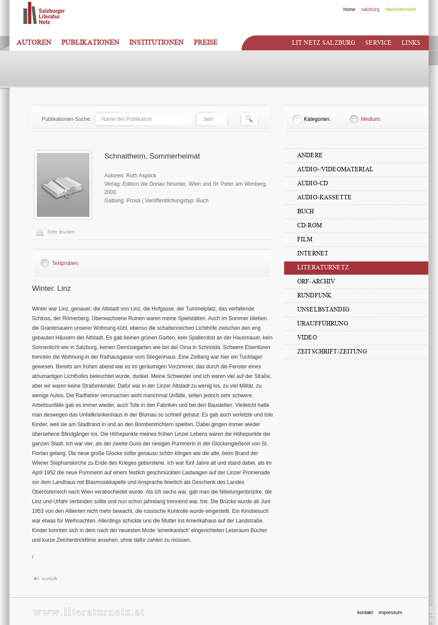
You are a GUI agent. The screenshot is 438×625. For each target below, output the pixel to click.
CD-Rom (309, 225)
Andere (310, 155)
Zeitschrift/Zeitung (332, 351)
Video (307, 337)
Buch (305, 211)
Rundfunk (314, 295)
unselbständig (323, 309)
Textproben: (65, 263)
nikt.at (432, 614)
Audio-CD (312, 183)
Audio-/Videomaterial (335, 169)
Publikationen (90, 42)
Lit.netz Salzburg (323, 42)
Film (305, 239)
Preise (205, 42)
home (349, 9)
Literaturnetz (323, 267)
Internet (312, 253)
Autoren (34, 42)
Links (411, 42)
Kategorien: (317, 119)
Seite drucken (61, 232)
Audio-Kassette (324, 197)
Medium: (371, 119)
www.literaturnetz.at (88, 611)
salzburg (370, 9)
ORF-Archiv (316, 281)
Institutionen (156, 42)
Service (378, 42)
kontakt (365, 612)
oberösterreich (400, 9)
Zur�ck (45, 579)
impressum (390, 612)
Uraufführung (322, 323)
